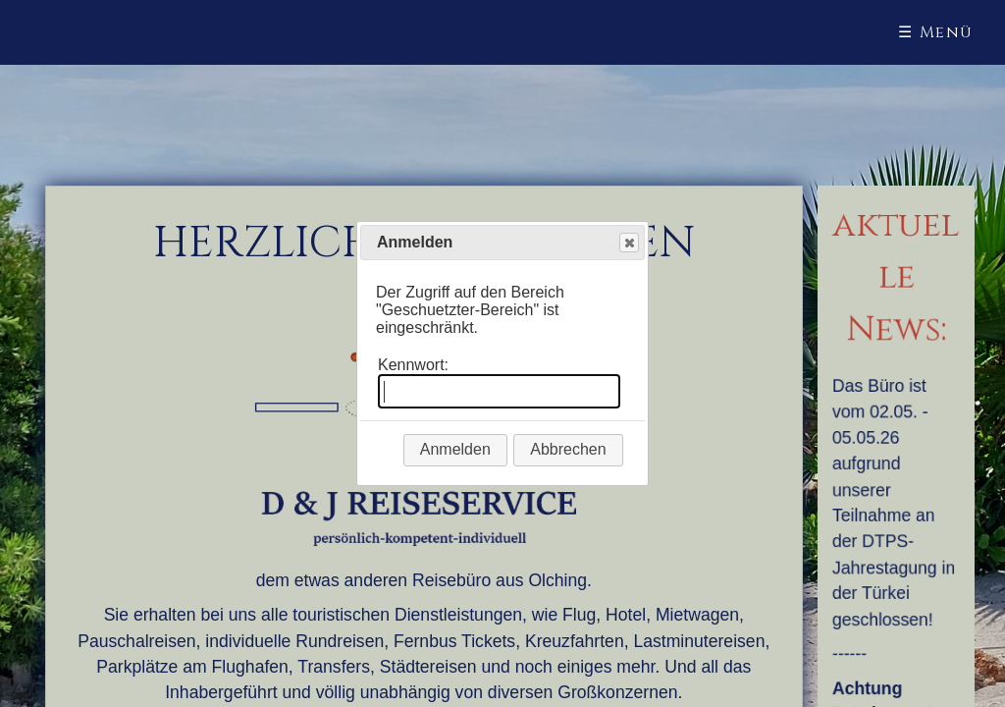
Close (628, 243)
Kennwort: (413, 364)
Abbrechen (568, 449)
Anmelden (455, 449)
